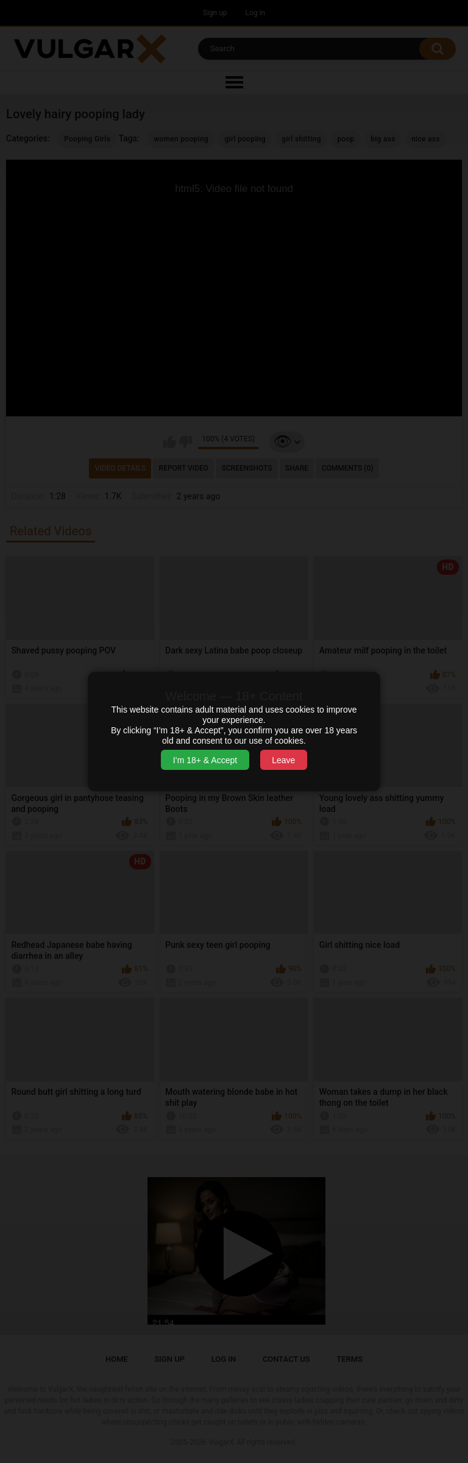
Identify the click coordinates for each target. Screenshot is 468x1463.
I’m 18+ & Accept (205, 760)
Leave (283, 760)
